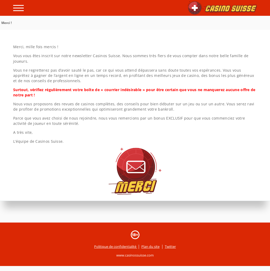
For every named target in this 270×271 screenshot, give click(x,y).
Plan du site (150, 246)
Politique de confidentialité (115, 246)
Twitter (170, 246)
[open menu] (18, 8)
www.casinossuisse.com (135, 255)
